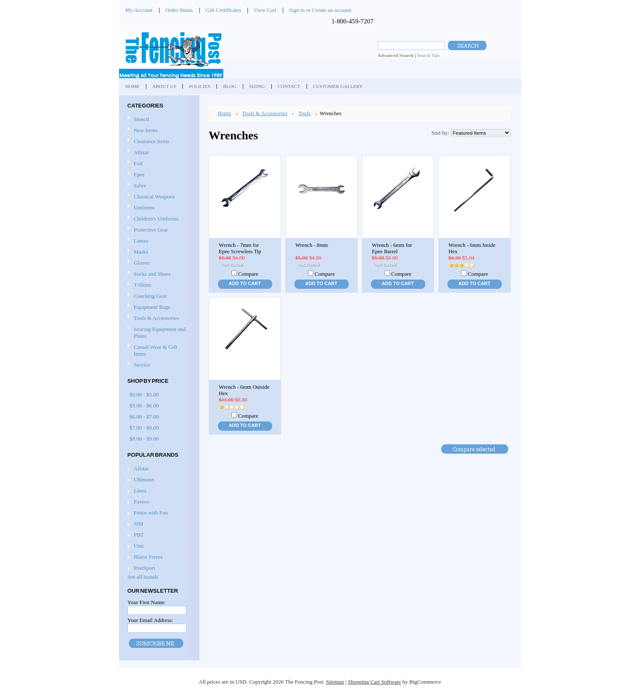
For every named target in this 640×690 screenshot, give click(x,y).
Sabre (158, 185)
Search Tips (428, 55)
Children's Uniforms (158, 219)
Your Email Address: (151, 620)
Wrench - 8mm (312, 245)
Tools (305, 113)
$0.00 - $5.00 (144, 394)
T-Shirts (142, 285)
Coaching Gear (158, 296)
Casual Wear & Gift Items (158, 350)
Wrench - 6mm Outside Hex (244, 390)
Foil (158, 163)
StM (138, 523)
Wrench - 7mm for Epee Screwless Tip (240, 248)
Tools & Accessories (158, 318)
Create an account (331, 10)
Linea (140, 490)
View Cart (265, 10)
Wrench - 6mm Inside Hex (472, 248)
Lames (158, 241)
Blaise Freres (148, 557)
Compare (248, 274)
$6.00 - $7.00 (144, 416)
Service (142, 365)
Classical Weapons (158, 197)
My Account (139, 10)
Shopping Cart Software (374, 682)
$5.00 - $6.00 (144, 405)
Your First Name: (147, 602)
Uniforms (158, 208)
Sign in (297, 10)
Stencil (141, 119)
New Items (146, 130)
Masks (158, 252)
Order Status (179, 10)
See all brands (143, 577)
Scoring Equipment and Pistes (158, 332)
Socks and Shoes (158, 274)
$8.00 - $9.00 (144, 438)
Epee (158, 174)
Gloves (158, 263)
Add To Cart (245, 283)
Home (224, 113)
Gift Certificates (224, 10)
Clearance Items (152, 141)
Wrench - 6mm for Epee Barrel (392, 248)
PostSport (144, 568)
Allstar (158, 152)
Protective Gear (158, 230)
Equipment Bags (158, 307)
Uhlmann (144, 479)
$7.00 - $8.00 (144, 427)
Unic (139, 546)
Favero (141, 501)
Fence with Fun (151, 512)
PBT (139, 535)
